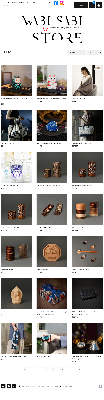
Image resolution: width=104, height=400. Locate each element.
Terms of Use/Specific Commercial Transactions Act (40, 386)
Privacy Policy (67, 386)
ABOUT (48, 5)
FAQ (55, 5)
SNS (14, 386)
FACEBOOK (61, 5)
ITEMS (28, 5)
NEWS (20, 5)
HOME (12, 5)
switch (99, 5)
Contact (3, 386)
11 (74, 369)
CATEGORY (38, 5)
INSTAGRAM (67, 5)
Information (9, 386)
